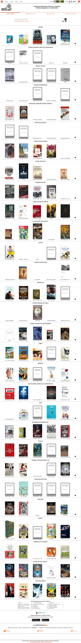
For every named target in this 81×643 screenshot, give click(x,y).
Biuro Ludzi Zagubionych (36, 608)
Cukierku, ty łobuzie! (36, 607)
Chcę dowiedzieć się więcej (35, 641)
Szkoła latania (35, 605)
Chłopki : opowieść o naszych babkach (38, 604)
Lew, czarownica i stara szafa (53, 606)
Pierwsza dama (35, 606)
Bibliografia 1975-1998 (30, 13)
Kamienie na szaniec (21, 606)
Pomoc (16, 1)
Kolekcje (27, 21)
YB (60, 1)
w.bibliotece (34, 627)
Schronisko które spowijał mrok (53, 607)
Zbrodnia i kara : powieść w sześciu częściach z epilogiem (26, 608)
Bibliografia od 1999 (50, 13)
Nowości (6, 1)
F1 (71, 1)
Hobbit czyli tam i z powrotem (53, 605)
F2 (74, 1)
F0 (69, 1)
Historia (11, 1)
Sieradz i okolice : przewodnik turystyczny (23, 605)
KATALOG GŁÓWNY (10, 13)
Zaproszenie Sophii (51, 608)
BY (62, 1)
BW (57, 1)
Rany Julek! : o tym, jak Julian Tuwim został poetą (55, 604)
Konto (21, 1)
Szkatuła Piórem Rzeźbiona (70, 13)
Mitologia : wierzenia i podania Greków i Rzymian (25, 604)
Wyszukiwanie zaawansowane (19, 21)
